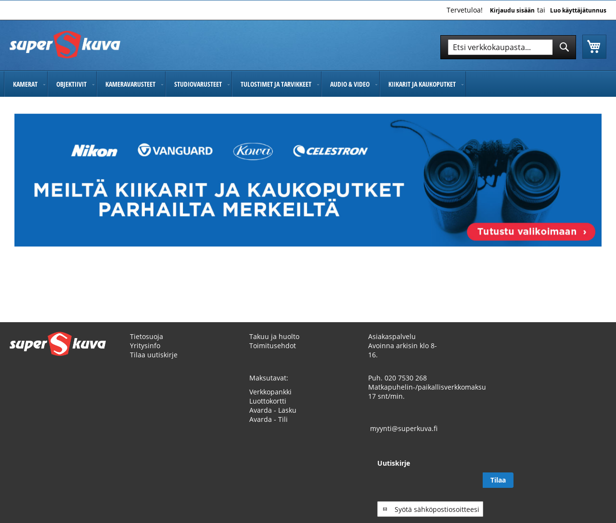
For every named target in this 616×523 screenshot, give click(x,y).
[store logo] (65, 44)
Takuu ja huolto (274, 336)
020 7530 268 (406, 377)
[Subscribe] (591, 480)
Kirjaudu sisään (512, 10)
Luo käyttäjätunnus (578, 10)
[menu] (308, 84)
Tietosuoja (146, 336)
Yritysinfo (145, 345)
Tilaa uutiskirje (154, 354)
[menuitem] (25, 84)
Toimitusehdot (272, 345)
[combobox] (508, 47)
